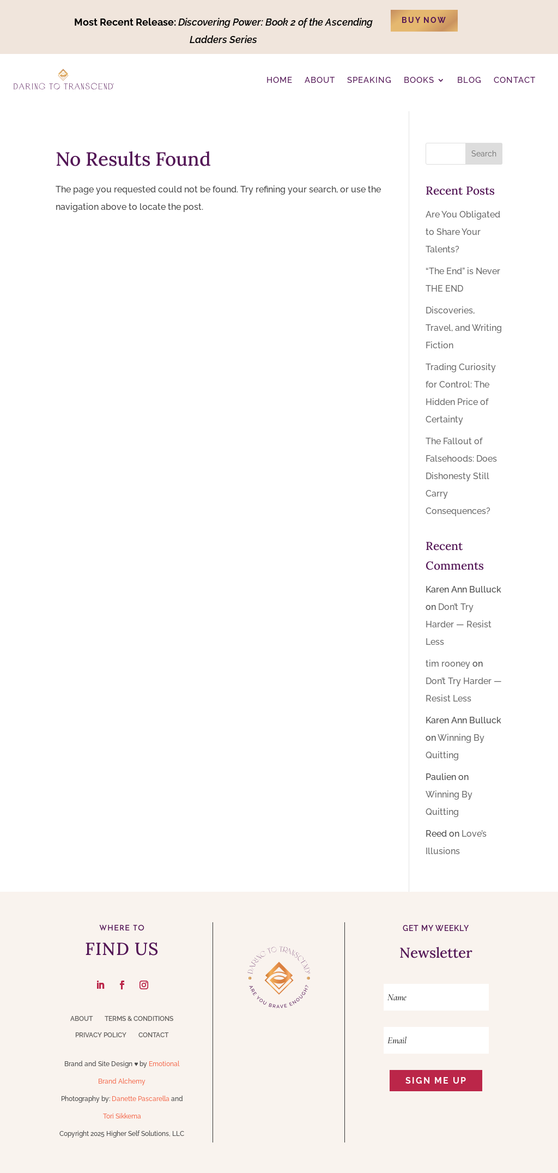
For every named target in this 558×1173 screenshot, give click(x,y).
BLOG (469, 80)
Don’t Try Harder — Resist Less (459, 624)
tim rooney (448, 663)
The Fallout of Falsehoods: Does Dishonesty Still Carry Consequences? (461, 476)
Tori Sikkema (122, 1116)
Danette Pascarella (140, 1099)
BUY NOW (424, 20)
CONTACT (515, 80)
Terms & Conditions (139, 1019)
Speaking (369, 80)
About (81, 1019)
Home (279, 80)
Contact (153, 1035)
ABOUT (320, 80)
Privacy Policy (100, 1035)
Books (419, 80)
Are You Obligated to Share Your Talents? (463, 232)
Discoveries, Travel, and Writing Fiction (464, 327)
